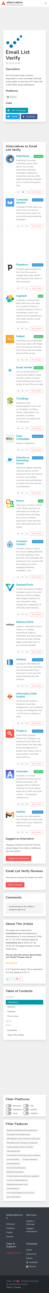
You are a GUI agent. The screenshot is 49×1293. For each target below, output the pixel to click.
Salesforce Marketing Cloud (22, 460)
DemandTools (24, 584)
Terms (9, 1287)
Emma (20, 500)
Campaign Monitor (22, 201)
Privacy (17, 1287)
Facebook (30, 116)
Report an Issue (13, 1252)
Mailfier (21, 812)
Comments (12, 1030)
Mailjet (20, 336)
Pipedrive (22, 264)
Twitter (14, 116)
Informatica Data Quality (26, 695)
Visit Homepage (18, 110)
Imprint (29, 1258)
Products (10, 1228)
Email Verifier (24, 367)
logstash (21, 296)
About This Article (15, 1035)
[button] (45, 3)
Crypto (9, 1232)
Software (10, 1224)
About (29, 1249)
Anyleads (22, 771)
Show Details (37, 192)
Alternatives (13, 1002)
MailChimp (22, 156)
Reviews (11, 1006)
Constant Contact (21, 543)
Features (11, 1011)
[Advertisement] (24, 19)
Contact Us (31, 1254)
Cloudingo (22, 398)
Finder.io (21, 731)
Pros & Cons (13, 1016)
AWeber (21, 659)
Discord (9, 1236)
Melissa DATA (24, 622)
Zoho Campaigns (23, 437)
